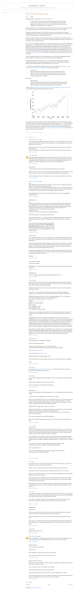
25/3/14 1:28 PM (33, 488)
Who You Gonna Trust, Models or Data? (37, 14)
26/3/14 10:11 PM (33, 557)
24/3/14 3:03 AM (33, 152)
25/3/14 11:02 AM (33, 458)
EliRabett (32, 70)
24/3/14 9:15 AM (33, 177)
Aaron (30, 461)
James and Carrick (46, 60)
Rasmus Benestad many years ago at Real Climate (55, 127)
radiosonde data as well (41, 353)
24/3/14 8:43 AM (33, 163)
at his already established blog (46, 18)
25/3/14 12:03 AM (33, 422)
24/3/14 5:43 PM (33, 269)
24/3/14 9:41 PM (33, 335)
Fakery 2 (41, 217)
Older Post (71, 584)
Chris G (30, 491)
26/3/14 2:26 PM (33, 525)
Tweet (27, 16)
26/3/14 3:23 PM (33, 532)
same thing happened (37, 52)
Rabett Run (37, 6)
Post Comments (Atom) (36, 587)
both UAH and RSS (39, 350)
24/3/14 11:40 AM (33, 232)
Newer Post (28, 584)
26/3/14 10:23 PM (33, 578)
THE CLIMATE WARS (33, 536)
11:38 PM (40, 132)
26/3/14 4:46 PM (33, 541)
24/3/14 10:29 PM (33, 386)
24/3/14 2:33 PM (33, 258)
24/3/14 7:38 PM (33, 276)
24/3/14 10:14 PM (33, 363)
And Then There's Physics (34, 139)
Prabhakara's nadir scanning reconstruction (43, 369)
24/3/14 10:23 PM (33, 372)
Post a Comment (29, 582)
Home (49, 584)
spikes (67, 402)
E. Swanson (31, 280)
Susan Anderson (32, 155)
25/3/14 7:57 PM (33, 504)
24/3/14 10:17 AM (33, 196)
